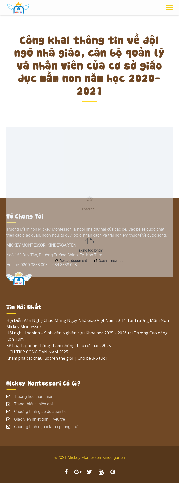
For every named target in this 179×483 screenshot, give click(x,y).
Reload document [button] (71, 261)
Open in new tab (109, 261)
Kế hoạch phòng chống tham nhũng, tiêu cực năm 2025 (58, 345)
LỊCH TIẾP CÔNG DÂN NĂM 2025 (37, 352)
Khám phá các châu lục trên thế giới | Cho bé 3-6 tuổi (56, 358)
